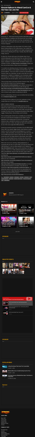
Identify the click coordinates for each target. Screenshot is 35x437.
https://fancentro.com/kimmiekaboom (10, 85)
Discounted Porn (4, 417)
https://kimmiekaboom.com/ (7, 148)
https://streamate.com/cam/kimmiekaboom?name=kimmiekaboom (16, 160)
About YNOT (3, 400)
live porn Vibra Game (5, 436)
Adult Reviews (4, 415)
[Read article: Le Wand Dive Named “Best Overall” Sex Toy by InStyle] (4, 350)
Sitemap (2, 407)
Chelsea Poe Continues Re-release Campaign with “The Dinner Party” (25, 223)
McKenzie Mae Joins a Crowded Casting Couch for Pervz (19, 353)
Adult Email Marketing (5, 416)
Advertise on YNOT (4, 406)
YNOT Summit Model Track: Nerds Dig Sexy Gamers (13, 299)
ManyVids (11, 178)
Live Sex (2, 432)
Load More (17, 231)
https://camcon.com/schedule (20, 63)
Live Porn (3, 413)
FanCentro (26, 177)
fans (31, 177)
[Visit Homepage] (17, 2)
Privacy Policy (3, 403)
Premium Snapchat (27, 178)
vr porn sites (3, 419)
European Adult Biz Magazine (6, 420)
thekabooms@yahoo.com (10, 96)
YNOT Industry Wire (7, 5)
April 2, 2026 (23, 213)
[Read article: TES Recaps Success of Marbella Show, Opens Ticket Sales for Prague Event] (4, 359)
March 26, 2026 (23, 226)
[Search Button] (33, 2)
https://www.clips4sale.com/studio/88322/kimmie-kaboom (20, 153)
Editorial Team (4, 404)
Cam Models (6, 177)
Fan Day (21, 177)
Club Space (17, 177)
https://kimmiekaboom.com (24, 90)
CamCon (11, 177)
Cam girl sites (3, 433)
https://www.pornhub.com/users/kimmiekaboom (12, 174)
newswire (7, 12)
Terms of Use (3, 402)
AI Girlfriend (3, 434)
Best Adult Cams (4, 412)
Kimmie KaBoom (5, 178)
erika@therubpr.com (23, 101)
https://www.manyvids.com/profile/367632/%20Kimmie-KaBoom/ (16, 156)
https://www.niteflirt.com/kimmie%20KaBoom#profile (13, 164)
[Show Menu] (1, 2)
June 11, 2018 (15, 12)
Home (2, 5)
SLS (2, 180)
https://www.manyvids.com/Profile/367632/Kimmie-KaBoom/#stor (16, 88)
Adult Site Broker (4, 428)
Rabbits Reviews (4, 425)
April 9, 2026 (5, 213)
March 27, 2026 (6, 226)
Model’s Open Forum (18, 178)
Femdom (3, 429)
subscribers (7, 180)
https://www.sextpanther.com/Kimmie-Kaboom (18, 167)
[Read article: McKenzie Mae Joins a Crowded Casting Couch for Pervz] (4, 354)
